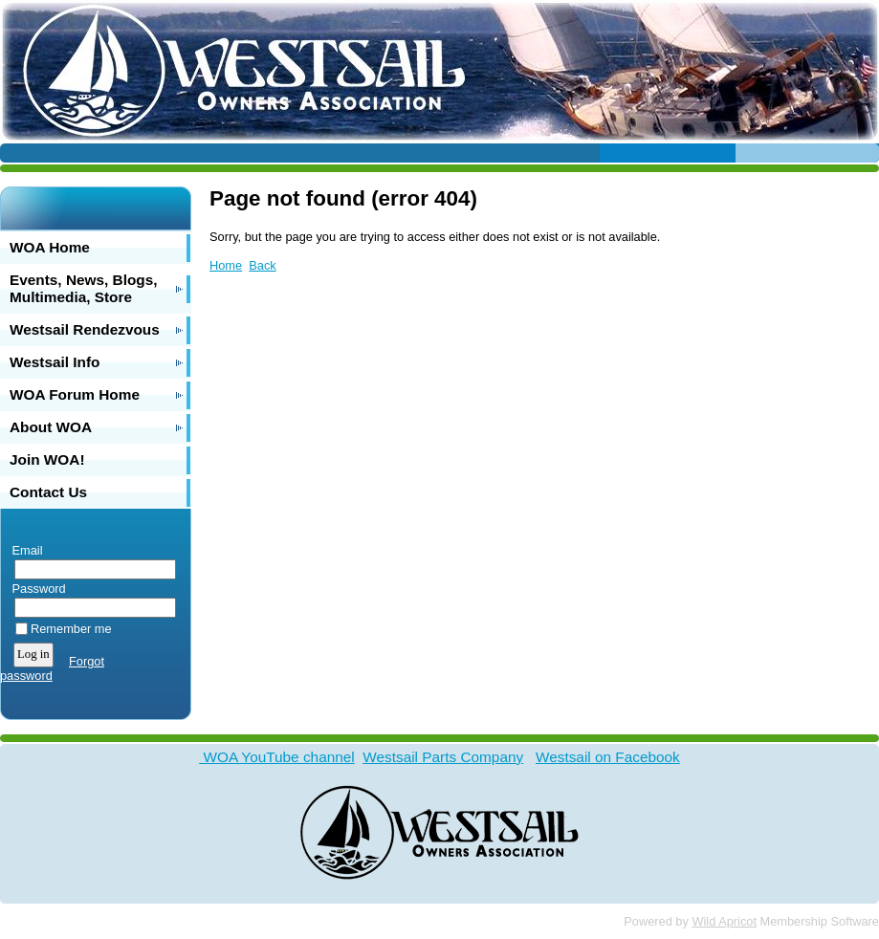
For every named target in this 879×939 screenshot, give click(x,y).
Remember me (71, 629)
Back (262, 265)
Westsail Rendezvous (85, 329)
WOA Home (50, 247)
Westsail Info (54, 362)
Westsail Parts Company (443, 757)
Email (23, 550)
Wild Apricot (724, 921)
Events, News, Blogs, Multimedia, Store (84, 288)
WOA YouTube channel (277, 757)
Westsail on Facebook (608, 757)
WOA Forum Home (75, 394)
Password (35, 588)
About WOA (51, 427)
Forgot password (52, 668)
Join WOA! (47, 459)
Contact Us (48, 492)
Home (225, 265)
